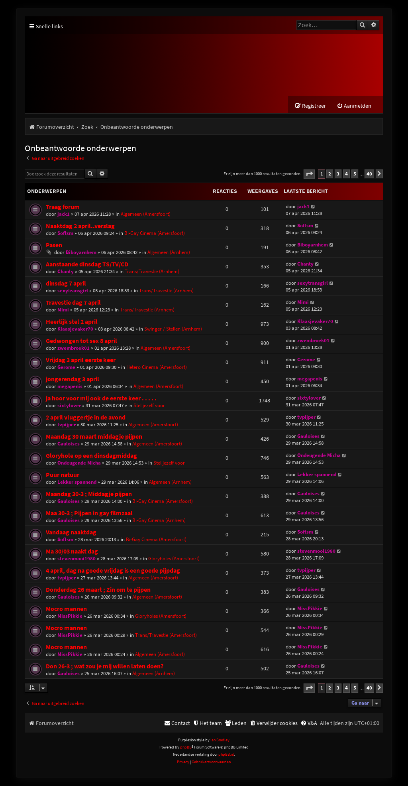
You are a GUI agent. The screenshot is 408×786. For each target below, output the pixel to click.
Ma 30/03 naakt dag (72, 551)
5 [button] (354, 173)
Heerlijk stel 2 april (72, 321)
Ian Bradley (220, 740)
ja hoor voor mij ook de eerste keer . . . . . (101, 398)
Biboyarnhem (81, 252)
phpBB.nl (226, 754)
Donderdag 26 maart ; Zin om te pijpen (98, 589)
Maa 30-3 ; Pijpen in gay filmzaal (89, 513)
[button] (309, 174)
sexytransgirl (72, 290)
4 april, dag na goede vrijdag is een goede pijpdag (113, 570)
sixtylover (69, 405)
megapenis (69, 386)
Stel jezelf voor (149, 405)
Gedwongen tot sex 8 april (81, 341)
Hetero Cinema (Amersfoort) (156, 367)
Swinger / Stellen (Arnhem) (173, 328)
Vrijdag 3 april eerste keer (81, 360)
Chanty (65, 271)
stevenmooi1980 (76, 558)
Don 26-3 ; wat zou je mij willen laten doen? (104, 666)
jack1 (63, 214)
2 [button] (329, 173)
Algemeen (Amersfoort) (146, 214)
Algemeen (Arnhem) (168, 252)
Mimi (63, 309)
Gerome (66, 367)
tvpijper (66, 424)
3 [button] (338, 173)
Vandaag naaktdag (71, 532)
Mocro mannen (66, 609)
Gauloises (68, 443)
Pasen (54, 245)
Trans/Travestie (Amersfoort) (166, 635)
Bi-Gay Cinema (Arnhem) (159, 520)
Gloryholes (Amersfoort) (174, 558)
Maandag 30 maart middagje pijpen (94, 436)
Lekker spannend (76, 482)
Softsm (65, 233)
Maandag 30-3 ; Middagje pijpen (89, 494)
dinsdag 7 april (66, 283)
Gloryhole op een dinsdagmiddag (91, 455)
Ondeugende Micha (79, 462)
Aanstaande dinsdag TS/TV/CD (87, 264)
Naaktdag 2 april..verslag (80, 226)
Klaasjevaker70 (75, 328)
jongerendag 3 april (72, 379)
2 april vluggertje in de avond (86, 417)
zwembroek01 (73, 348)
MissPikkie (69, 616)
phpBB (186, 747)
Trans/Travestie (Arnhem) (152, 271)
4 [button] (346, 173)
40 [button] (369, 173)
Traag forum (63, 207)
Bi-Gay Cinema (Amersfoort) (154, 233)
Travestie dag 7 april (73, 302)
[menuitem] (354, 106)
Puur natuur (62, 475)
